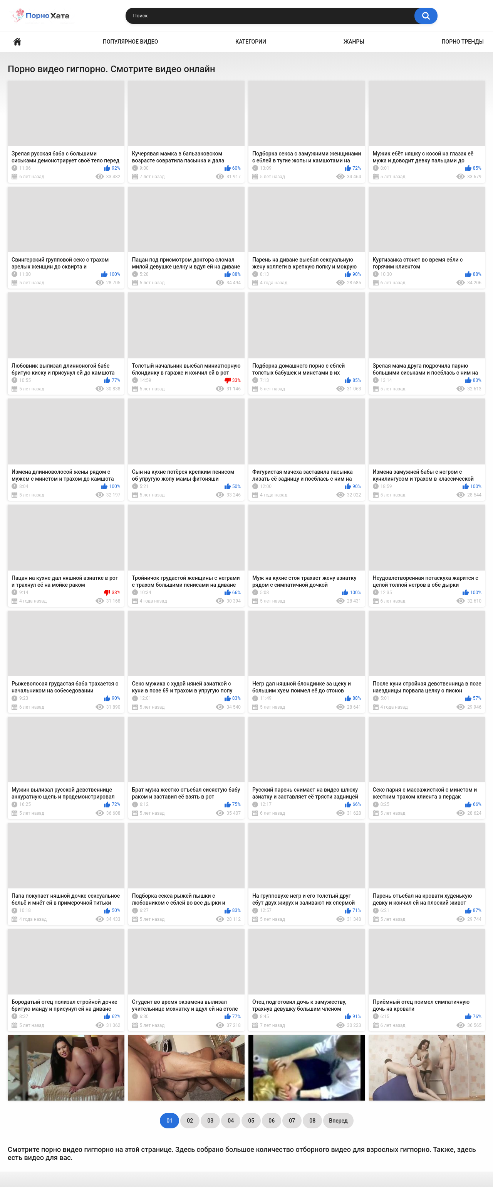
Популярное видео (130, 42)
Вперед (338, 1121)
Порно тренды (463, 42)
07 (292, 1121)
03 (210, 1121)
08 (312, 1121)
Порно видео (17, 42)
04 (231, 1121)
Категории (250, 42)
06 (271, 1121)
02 (190, 1121)
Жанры (354, 42)
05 (251, 1121)
